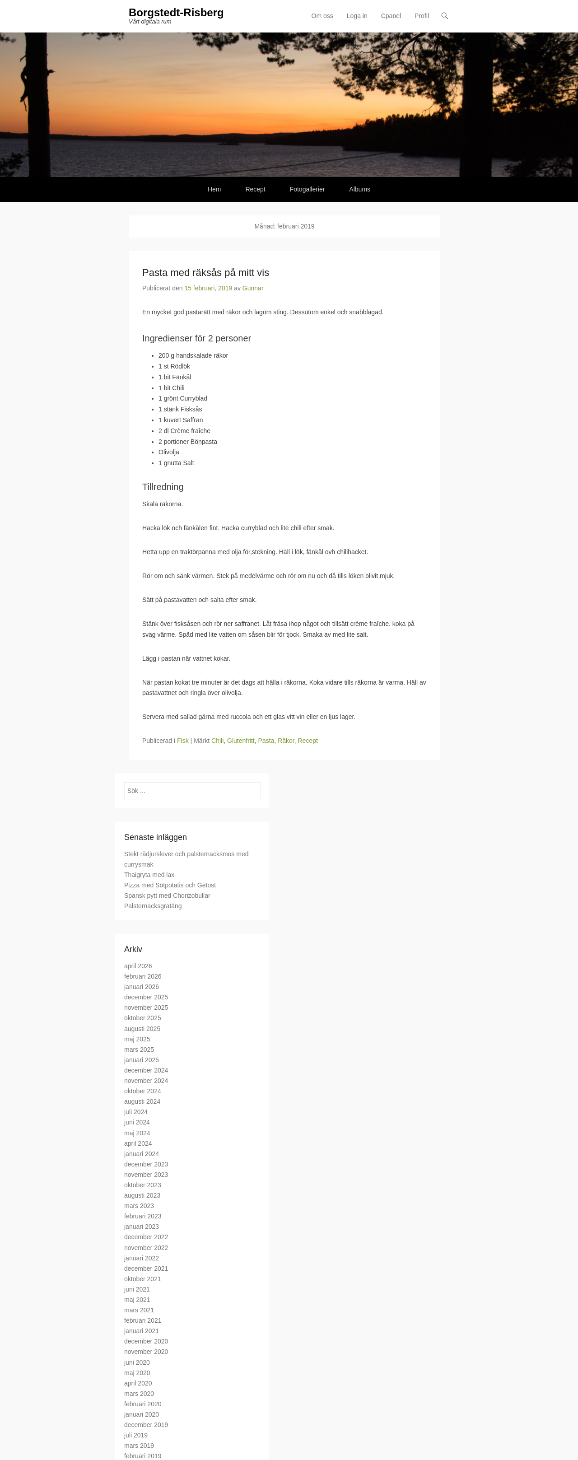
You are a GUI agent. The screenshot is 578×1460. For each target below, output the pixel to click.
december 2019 (146, 1424)
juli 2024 (136, 1111)
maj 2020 (137, 1372)
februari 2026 (143, 976)
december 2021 (146, 1268)
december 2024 (146, 1070)
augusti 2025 (142, 1028)
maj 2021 (137, 1299)
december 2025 (146, 997)
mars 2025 (139, 1049)
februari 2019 (143, 1456)
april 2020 (138, 1383)
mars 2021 (139, 1310)
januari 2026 (141, 986)
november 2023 (146, 1174)
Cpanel (391, 15)
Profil (422, 15)
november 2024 (146, 1080)
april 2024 (138, 1143)
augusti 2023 (142, 1195)
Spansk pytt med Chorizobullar (167, 895)
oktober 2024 (142, 1091)
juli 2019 (136, 1435)
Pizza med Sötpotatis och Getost (170, 885)
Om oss (322, 15)
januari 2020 (141, 1414)
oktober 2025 (142, 1018)
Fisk (183, 740)
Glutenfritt (241, 740)
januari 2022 (141, 1258)
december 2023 (146, 1164)
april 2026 (138, 966)
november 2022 (146, 1247)
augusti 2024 (142, 1101)
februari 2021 (143, 1320)
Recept (255, 189)
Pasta (266, 740)
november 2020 (146, 1351)
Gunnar (253, 288)
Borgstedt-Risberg (176, 12)
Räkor (286, 740)
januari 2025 (141, 1060)
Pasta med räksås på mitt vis (205, 272)
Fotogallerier (307, 189)
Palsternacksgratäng (153, 906)
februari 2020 (143, 1404)
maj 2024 (137, 1133)
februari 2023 (143, 1216)
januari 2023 (141, 1226)
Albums (359, 189)
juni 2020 (137, 1362)
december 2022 (146, 1237)
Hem (214, 189)
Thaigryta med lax (149, 874)
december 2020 (146, 1341)
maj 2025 (137, 1039)
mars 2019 (139, 1445)
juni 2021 (137, 1289)
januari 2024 (141, 1153)
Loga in (357, 15)
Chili (217, 740)
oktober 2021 (142, 1279)
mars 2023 (139, 1205)
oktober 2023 (142, 1185)
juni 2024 (137, 1122)
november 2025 (146, 1007)
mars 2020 (139, 1393)
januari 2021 (141, 1330)
